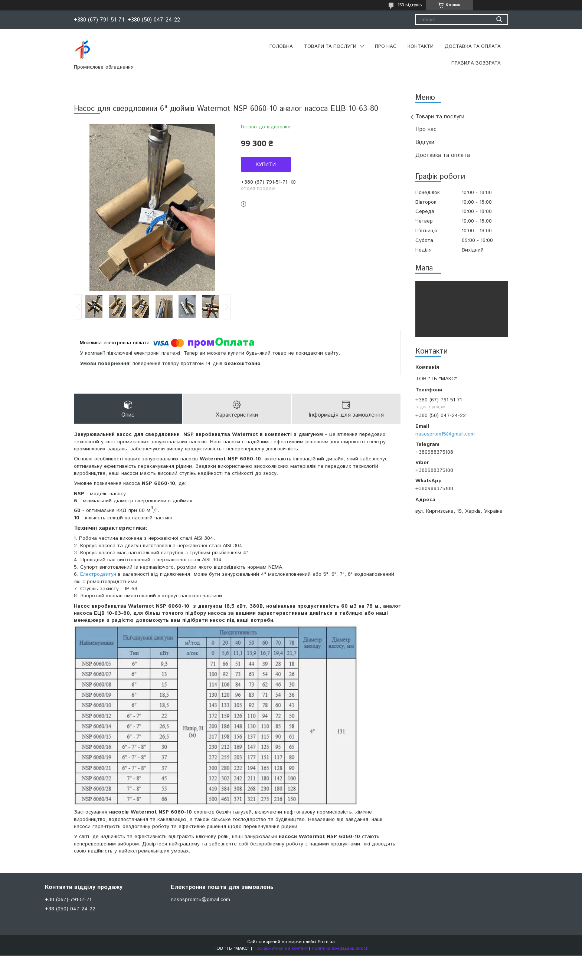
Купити (266, 164)
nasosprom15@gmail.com (445, 434)
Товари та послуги (330, 46)
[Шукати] (499, 19)
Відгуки (424, 142)
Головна (281, 46)
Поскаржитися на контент (281, 949)
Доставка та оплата (473, 46)
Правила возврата (476, 63)
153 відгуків (410, 5)
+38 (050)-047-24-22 (70, 909)
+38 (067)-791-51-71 (68, 900)
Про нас (385, 46)
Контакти (421, 46)
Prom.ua (326, 942)
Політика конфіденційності (340, 949)
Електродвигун (98, 574)
